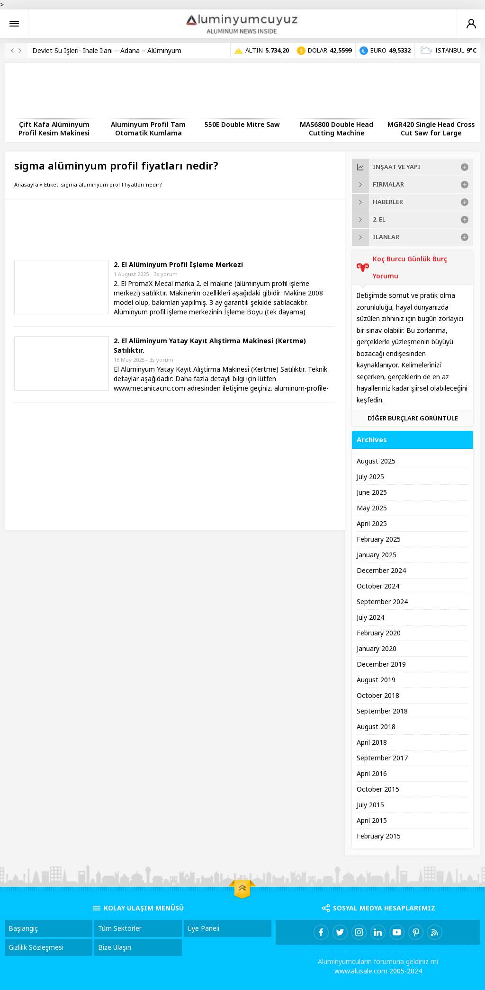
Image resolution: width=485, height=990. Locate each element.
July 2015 (370, 805)
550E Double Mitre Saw (242, 124)
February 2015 (379, 836)
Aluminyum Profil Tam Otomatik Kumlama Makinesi (148, 133)
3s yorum (165, 274)
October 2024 (378, 586)
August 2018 (376, 726)
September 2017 (382, 758)
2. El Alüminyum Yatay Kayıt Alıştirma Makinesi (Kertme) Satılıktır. (210, 345)
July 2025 (370, 477)
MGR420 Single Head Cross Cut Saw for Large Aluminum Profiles (431, 133)
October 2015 (378, 789)
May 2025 (372, 508)
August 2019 (376, 680)
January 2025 (376, 555)
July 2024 (370, 617)
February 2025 (379, 539)
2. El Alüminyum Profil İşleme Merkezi (178, 264)
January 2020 (376, 648)
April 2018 (372, 742)
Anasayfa (26, 184)
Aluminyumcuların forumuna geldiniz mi (378, 961)
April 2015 (372, 820)
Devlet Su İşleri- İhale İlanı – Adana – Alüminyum (106, 50)
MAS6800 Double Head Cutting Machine (336, 128)
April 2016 (372, 773)
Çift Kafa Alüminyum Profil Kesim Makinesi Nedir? (54, 133)
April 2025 (372, 523)
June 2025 (372, 492)
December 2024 (381, 570)
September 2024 (382, 601)
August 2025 (376, 461)
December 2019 (381, 664)
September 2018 (382, 711)
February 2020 (379, 633)
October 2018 (378, 695)
